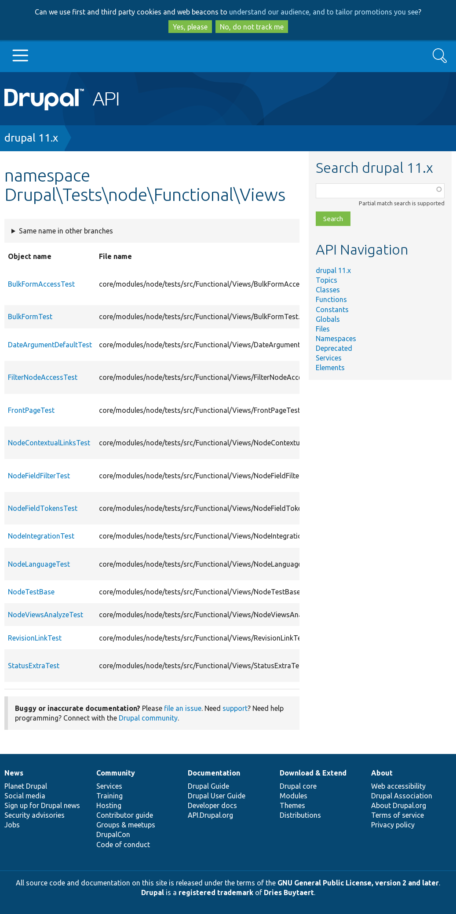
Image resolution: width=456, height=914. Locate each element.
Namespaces (336, 338)
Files (323, 329)
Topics (326, 280)
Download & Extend (313, 773)
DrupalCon (113, 834)
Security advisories (34, 815)
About (382, 773)
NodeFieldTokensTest (42, 508)
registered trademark (216, 892)
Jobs (12, 825)
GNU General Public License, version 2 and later (358, 883)
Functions (331, 299)
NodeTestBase (31, 592)
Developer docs (212, 805)
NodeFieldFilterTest (39, 476)
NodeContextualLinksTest (49, 443)
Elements (330, 367)
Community (115, 773)
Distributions (300, 815)
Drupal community (148, 718)
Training (109, 796)
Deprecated (334, 348)
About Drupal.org (398, 805)
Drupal (152, 892)
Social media (24, 796)
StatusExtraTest (33, 666)
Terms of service (397, 815)
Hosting (108, 805)
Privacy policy (393, 825)
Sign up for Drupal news (42, 805)
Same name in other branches (66, 231)
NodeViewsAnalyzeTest (45, 615)
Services (329, 358)
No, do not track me (252, 27)
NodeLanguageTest (39, 564)
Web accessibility (398, 786)
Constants (332, 309)
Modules (293, 796)
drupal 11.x (31, 138)
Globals (328, 319)
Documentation (214, 773)
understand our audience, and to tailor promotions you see (323, 12)
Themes (292, 805)
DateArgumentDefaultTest (50, 345)
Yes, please (190, 27)
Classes (328, 290)
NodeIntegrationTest (41, 536)
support (235, 708)
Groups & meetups (125, 825)
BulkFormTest (30, 316)
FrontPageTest (31, 410)
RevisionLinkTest (35, 638)
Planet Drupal (25, 786)
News (13, 773)
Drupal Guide (208, 786)
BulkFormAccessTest (41, 284)
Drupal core (298, 786)
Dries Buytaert (289, 892)
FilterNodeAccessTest (42, 377)
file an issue (182, 708)
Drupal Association (401, 796)
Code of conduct (123, 844)
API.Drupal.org (210, 815)
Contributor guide (124, 815)
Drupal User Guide (216, 796)
